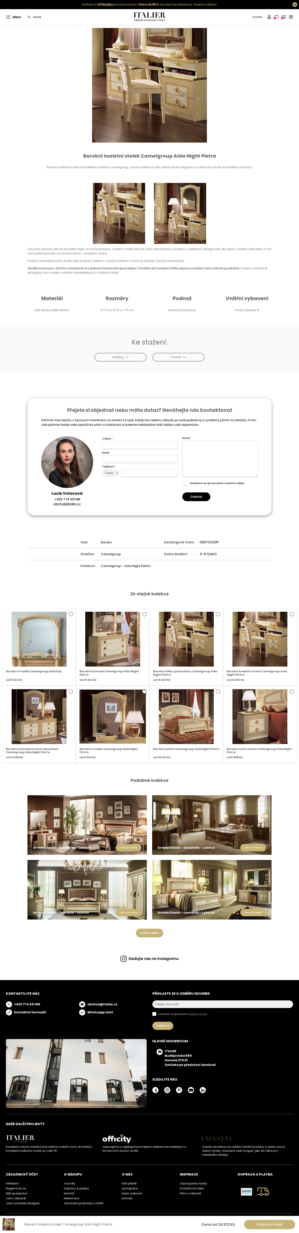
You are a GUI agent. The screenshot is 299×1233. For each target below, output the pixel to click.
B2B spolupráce (16, 1193)
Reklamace (71, 1198)
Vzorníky (69, 1183)
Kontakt (257, 17)
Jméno (107, 438)
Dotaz (187, 438)
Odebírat (162, 1025)
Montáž (69, 1193)
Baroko (105, 542)
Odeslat (196, 496)
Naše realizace (132, 1193)
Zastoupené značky (193, 1183)
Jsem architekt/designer (23, 1203)
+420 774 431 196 (67, 499)
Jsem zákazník (16, 1198)
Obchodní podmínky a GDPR (83, 1203)
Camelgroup (109, 554)
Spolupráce (130, 1188)
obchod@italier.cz (67, 504)
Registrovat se (16, 1188)
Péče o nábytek (190, 1193)
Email (106, 452)
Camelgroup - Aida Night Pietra (125, 565)
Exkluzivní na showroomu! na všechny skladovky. (137, 4)
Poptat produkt (269, 1224)
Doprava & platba (76, 1188)
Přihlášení (12, 1183)
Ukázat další (149, 933)
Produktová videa (192, 1188)
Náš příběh (129, 1183)
